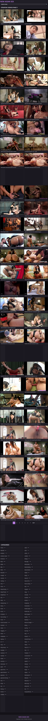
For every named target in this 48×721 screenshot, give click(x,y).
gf (2, 642)
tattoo (27, 645)
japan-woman (5, 672)
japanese (4, 675)
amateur (4, 553)
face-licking (4, 617)
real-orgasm (28, 614)
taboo (27, 642)
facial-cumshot (5, 622)
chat (3, 584)
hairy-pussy (4, 647)
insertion (4, 661)
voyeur (27, 672)
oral (26, 586)
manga (27, 559)
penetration (28, 606)
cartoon (3, 578)
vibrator (27, 664)
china (3, 586)
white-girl (27, 686)
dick (3, 597)
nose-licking (28, 584)
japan (3, 667)
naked (27, 573)
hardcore (4, 653)
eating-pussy (4, 603)
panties (27, 600)
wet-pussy (27, 683)
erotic (3, 609)
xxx (26, 689)
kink (3, 681)
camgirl (3, 575)
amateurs (4, 559)
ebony (3, 606)
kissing (3, 689)
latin (26, 550)
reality (27, 617)
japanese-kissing (5, 678)
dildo (3, 600)
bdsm (3, 570)
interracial (4, 664)
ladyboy (4, 694)
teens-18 (27, 647)
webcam (27, 678)
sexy (26, 633)
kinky (3, 683)
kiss (3, 686)
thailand (27, 653)
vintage (27, 667)
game (3, 633)
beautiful (4, 573)
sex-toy (27, 628)
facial (3, 620)
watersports (28, 675)
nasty (26, 575)
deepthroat (4, 595)
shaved (27, 636)
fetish (3, 628)
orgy (26, 592)
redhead (27, 620)
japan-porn (4, 670)
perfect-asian (28, 609)
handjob (4, 650)
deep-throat (5, 592)
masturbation (28, 570)
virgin (26, 670)
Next (33, 522)
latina (27, 553)
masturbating (28, 567)
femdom (4, 625)
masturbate (28, 564)
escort (3, 611)
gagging (4, 631)
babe (3, 561)
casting (3, 581)
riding (27, 625)
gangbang (4, 636)
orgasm (27, 589)
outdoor (27, 597)
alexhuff (4, 550)
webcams (27, 681)
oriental (27, 595)
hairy (3, 645)
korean (3, 692)
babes (3, 564)
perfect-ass (28, 611)
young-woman (28, 692)
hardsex (3, 656)
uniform (27, 658)
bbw (3, 567)
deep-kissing (5, 589)
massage (27, 561)
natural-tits (28, 581)
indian (3, 658)
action (3, 548)
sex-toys (27, 631)
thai (26, 650)
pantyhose (27, 603)
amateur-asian (5, 556)
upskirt (27, 661)
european (4, 614)
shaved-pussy (28, 639)
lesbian (27, 556)
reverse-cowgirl (29, 622)
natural (27, 578)
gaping (3, 639)
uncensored (28, 656)
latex (26, 548)
